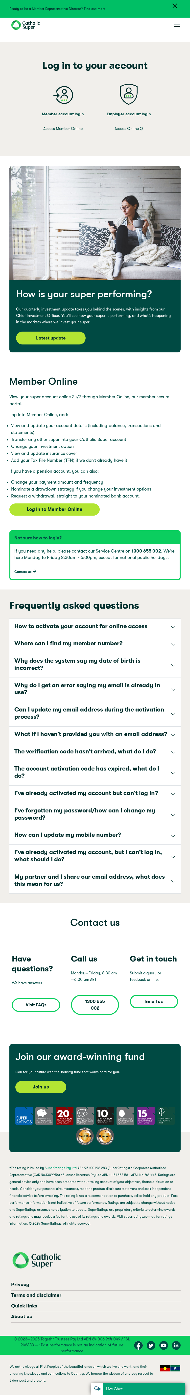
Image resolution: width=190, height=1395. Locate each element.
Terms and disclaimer (36, 1295)
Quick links (24, 1306)
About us (21, 1316)
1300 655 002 (95, 1005)
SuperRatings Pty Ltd (61, 1168)
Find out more (94, 9)
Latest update (51, 338)
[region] (94, 1375)
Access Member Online (63, 128)
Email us (154, 1001)
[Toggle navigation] (176, 25)
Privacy (20, 1284)
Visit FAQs (36, 1004)
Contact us (22, 572)
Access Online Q (129, 128)
